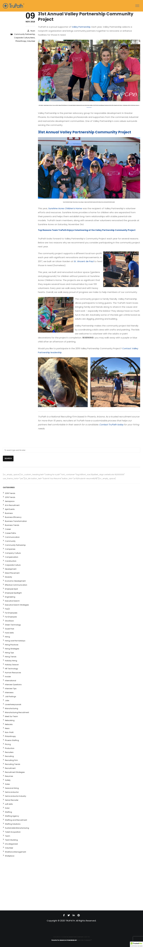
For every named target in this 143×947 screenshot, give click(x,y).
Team (7, 836)
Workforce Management (15, 852)
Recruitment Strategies (15, 772)
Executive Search (12, 601)
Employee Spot (11, 589)
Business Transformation (16, 521)
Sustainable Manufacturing (17, 828)
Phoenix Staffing (12, 740)
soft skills (9, 804)
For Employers (11, 617)
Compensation (11, 557)
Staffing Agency (12, 816)
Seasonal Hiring (12, 788)
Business (9, 513)
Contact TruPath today (111, 424)
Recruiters (9, 752)
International (10, 680)
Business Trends (12, 525)
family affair (89, 107)
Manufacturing (11, 708)
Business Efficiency (13, 517)
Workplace (9, 856)
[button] (136, 944)
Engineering (10, 597)
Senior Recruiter (11, 800)
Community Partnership (24, 34)
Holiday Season (12, 664)
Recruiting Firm (11, 760)
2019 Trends (10, 497)
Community (10, 541)
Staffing (8, 812)
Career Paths (10, 533)
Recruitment (10, 768)
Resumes (9, 776)
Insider (8, 676)
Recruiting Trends (12, 764)
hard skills (9, 633)
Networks (9, 724)
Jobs (7, 700)
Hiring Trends (10, 656)
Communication (12, 537)
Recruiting (9, 756)
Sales (7, 784)
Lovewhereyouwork (13, 704)
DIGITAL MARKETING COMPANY (73, 937)
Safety (8, 780)
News (32, 37)
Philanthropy (20, 41)
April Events (10, 509)
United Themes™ (84, 940)
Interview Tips (10, 688)
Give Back (9, 621)
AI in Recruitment (12, 505)
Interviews (9, 692)
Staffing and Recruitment (16, 820)
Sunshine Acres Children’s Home (65, 208)
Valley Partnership (81, 26)
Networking (9, 720)
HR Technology (11, 668)
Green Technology (13, 625)
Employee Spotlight (13, 593)
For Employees (11, 613)
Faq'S (7, 609)
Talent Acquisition (13, 832)
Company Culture (13, 553)
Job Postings (10, 696)
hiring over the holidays (15, 640)
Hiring (7, 637)
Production (9, 748)
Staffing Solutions (12, 824)
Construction (10, 561)
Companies (10, 549)
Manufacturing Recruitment (17, 712)
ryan (33, 31)
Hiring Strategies (12, 648)
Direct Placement (12, 573)
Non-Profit (9, 732)
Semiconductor (12, 792)
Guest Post (9, 629)
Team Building (11, 840)
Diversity (8, 577)
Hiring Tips (9, 652)
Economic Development (15, 581)
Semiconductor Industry (15, 796)
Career (8, 529)
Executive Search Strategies (17, 605)
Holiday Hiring (11, 660)
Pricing (8, 744)
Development (10, 569)
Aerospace (9, 501)
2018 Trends (10, 493)
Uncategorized (11, 844)
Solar (7, 808)
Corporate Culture (22, 37)
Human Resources (13, 672)
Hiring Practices (11, 644)
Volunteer (31, 41)
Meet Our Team (11, 716)
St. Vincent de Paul (84, 261)
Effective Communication (16, 585)
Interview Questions (13, 684)
